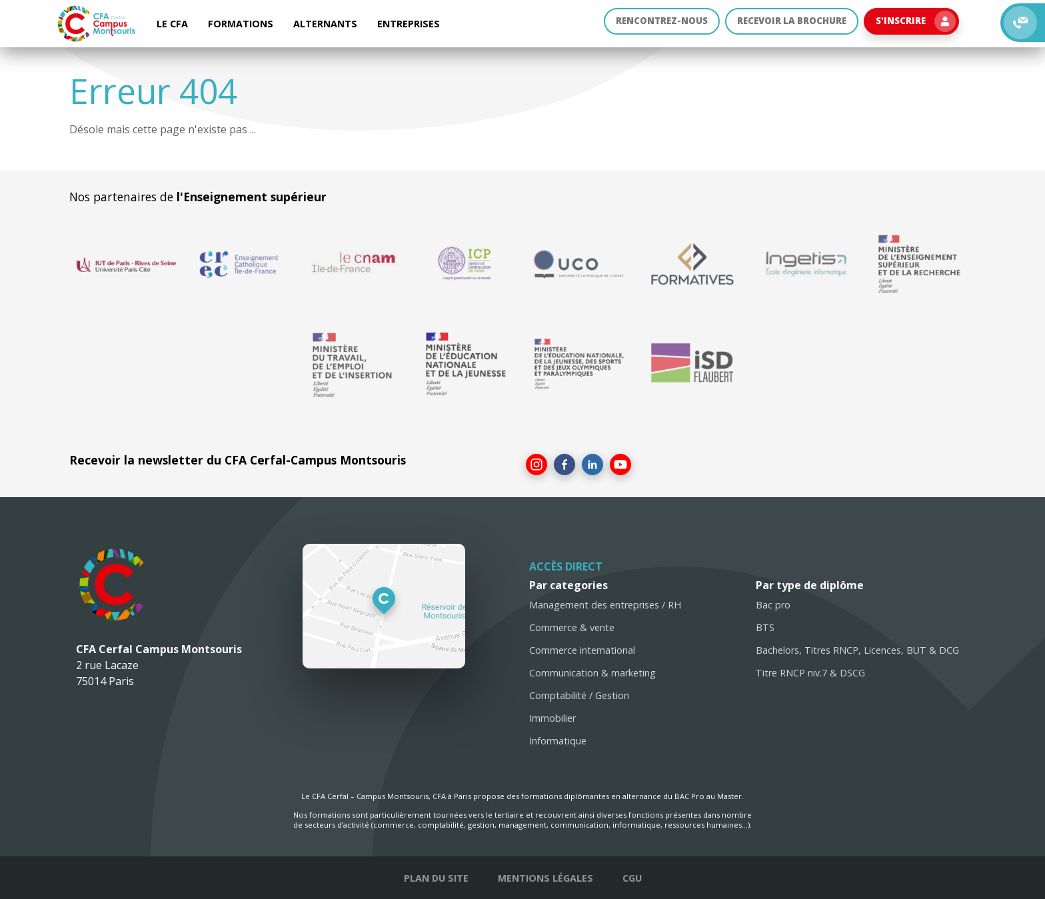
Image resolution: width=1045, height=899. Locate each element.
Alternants (325, 23)
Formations (240, 23)
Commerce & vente (571, 627)
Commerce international (582, 650)
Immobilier (552, 718)
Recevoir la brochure (783, 23)
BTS (765, 627)
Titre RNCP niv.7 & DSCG (810, 672)
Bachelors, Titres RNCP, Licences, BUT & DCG (857, 650)
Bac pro (773, 604)
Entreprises (408, 23)
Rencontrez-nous (645, 23)
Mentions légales (545, 878)
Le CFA (172, 23)
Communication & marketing (592, 672)
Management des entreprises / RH (605, 604)
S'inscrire (914, 24)
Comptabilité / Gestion (579, 695)
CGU (632, 878)
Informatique (557, 740)
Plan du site (436, 878)
